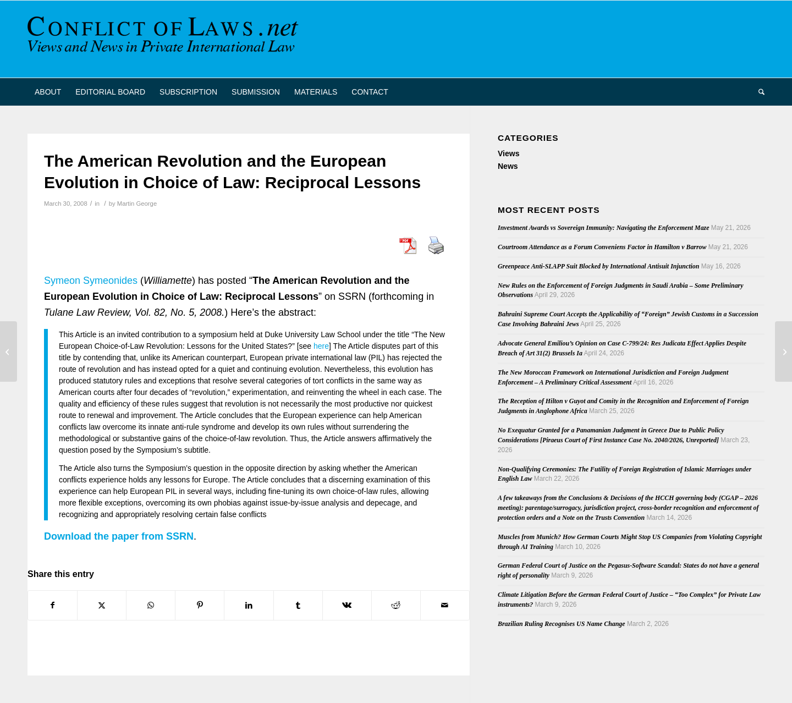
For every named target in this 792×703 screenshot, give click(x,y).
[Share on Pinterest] (199, 605)
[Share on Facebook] (52, 605)
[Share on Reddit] (396, 605)
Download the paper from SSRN (119, 536)
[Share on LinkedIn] (248, 605)
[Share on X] (102, 605)
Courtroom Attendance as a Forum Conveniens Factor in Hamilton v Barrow (602, 247)
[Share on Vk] (347, 605)
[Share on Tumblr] (298, 605)
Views (508, 153)
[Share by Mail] (445, 605)
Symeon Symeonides (91, 280)
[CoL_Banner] (165, 39)
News (508, 166)
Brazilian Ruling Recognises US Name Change (561, 624)
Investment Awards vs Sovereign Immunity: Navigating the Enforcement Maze (603, 228)
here (321, 346)
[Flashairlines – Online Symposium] (783, 351)
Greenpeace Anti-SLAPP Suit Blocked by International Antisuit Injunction (598, 266)
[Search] (758, 92)
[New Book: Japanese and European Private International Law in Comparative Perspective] (8, 351)
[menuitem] (48, 92)
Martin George (137, 203)
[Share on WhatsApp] (151, 605)
